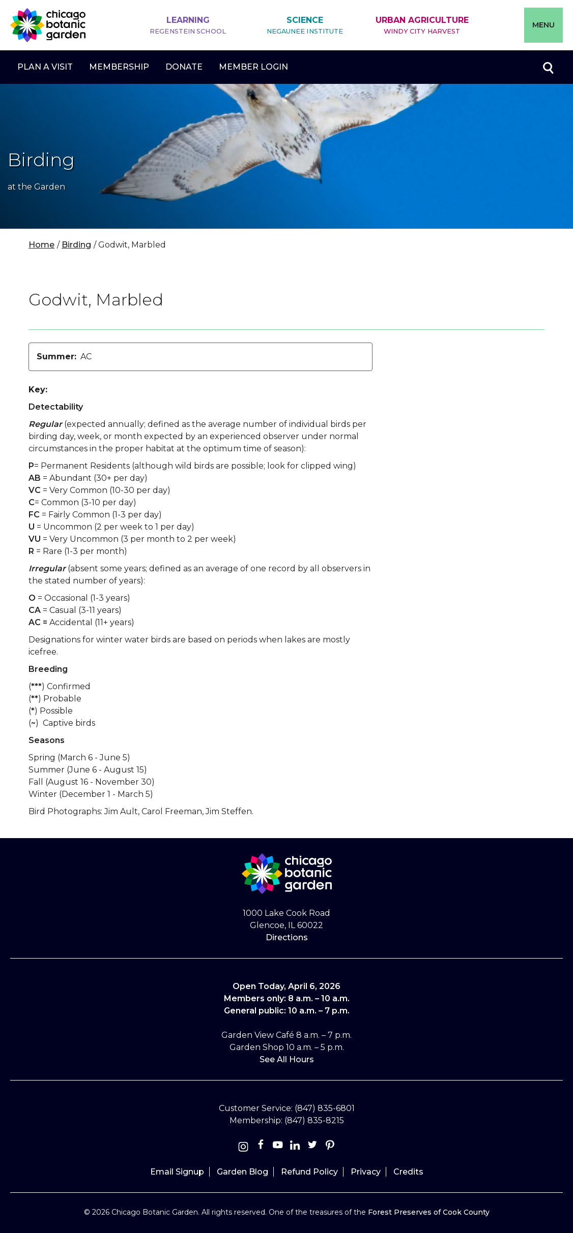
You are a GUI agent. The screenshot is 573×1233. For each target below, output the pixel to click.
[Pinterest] (330, 1147)
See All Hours (287, 1059)
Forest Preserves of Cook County (429, 1212)
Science (305, 25)
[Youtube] (278, 1147)
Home (41, 245)
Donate (184, 67)
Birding (76, 245)
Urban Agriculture (422, 25)
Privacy (366, 1172)
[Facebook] (261, 1147)
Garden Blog (242, 1172)
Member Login (253, 67)
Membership (119, 67)
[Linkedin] (295, 1147)
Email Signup (177, 1172)
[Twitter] (313, 1147)
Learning (188, 25)
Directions (287, 937)
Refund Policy (309, 1172)
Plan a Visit (45, 67)
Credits (408, 1172)
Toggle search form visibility (547, 67)
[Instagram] (243, 1147)
